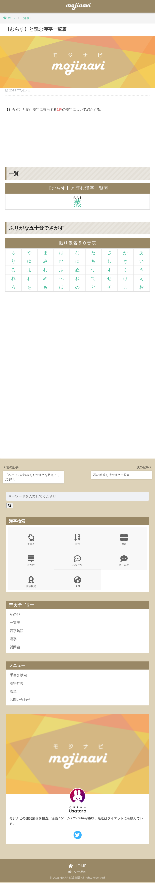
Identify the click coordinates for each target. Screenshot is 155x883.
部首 (124, 539)
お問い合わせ (20, 701)
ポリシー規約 (77, 872)
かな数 (31, 561)
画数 (77, 539)
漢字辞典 (17, 684)
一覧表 (15, 623)
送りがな (124, 561)
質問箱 (15, 648)
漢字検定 (31, 582)
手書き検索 (18, 676)
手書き (31, 539)
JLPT (77, 582)
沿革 (13, 692)
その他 (15, 615)
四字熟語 (17, 631)
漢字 (13, 640)
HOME (77, 867)
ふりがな (77, 561)
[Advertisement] (77, 136)
